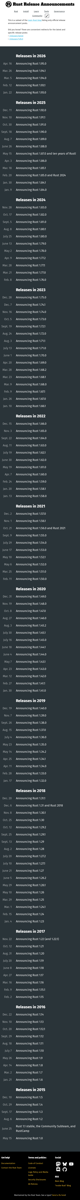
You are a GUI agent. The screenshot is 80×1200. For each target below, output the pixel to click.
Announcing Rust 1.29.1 (31, 834)
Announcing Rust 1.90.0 (31, 132)
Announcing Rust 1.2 (29, 1119)
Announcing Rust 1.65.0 (31, 431)
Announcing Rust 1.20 (30, 953)
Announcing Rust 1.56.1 (31, 521)
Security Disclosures (37, 1179)
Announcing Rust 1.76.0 (31, 280)
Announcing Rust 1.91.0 (31, 124)
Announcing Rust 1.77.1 (30, 265)
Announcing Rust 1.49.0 (31, 596)
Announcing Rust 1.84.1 (31, 182)
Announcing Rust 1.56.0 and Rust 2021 (40, 528)
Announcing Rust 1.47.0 (31, 611)
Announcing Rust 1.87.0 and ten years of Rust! (46, 153)
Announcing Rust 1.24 (30, 914)
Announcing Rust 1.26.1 (31, 885)
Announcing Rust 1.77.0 (31, 272)
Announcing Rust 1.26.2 (31, 878)
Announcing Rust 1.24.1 (31, 907)
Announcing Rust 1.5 (29, 1097)
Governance (59, 11)
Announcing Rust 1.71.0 (31, 348)
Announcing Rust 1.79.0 (31, 243)
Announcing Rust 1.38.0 (31, 722)
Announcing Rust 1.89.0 (31, 139)
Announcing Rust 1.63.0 (31, 445)
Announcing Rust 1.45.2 (31, 625)
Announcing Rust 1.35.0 (31, 744)
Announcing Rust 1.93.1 (30, 85)
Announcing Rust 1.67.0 (31, 399)
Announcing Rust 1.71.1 (30, 341)
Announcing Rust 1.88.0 (31, 146)
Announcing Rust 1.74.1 (30, 304)
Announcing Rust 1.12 (30, 1036)
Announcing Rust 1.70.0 (31, 355)
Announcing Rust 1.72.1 (30, 326)
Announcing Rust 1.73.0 (31, 319)
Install (26, 11)
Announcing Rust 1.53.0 (31, 550)
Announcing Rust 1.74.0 (31, 312)
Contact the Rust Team (11, 1168)
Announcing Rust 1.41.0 (31, 690)
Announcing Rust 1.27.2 (31, 856)
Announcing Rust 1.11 (29, 1043)
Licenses (32, 1168)
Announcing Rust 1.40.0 (31, 708)
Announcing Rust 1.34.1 (31, 759)
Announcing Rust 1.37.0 (31, 730)
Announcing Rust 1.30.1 (31, 812)
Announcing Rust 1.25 (30, 899)
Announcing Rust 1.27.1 (30, 863)
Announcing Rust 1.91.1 (30, 117)
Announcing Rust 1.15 (30, 997)
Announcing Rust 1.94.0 (31, 78)
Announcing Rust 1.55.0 (31, 535)
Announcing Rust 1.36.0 (31, 737)
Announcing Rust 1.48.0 (31, 603)
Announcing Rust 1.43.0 (31, 669)
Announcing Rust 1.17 (29, 975)
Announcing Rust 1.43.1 (31, 661)
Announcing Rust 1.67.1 (30, 391)
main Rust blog (34, 20)
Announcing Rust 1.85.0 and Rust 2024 (41, 175)
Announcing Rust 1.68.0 (31, 384)
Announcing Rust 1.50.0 (31, 579)
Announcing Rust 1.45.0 (31, 640)
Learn (36, 11)
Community (37, 16)
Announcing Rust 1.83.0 (31, 207)
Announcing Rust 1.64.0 (31, 438)
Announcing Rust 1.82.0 (31, 214)
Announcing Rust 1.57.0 (31, 513)
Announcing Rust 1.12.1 (30, 1029)
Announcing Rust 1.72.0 (31, 333)
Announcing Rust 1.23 (30, 921)
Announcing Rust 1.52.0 (31, 564)
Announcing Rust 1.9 (29, 1058)
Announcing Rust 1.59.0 (31, 481)
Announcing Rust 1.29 (30, 841)
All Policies (33, 1184)
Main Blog (59, 1181)
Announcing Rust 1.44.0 (31, 654)
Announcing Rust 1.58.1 (31, 489)
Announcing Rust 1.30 (30, 820)
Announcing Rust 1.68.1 (31, 377)
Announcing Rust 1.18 (30, 968)
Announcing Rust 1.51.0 (31, 571)
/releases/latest (16, 36)
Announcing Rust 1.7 (29, 1072)
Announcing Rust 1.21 (30, 946)
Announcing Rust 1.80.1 (31, 229)
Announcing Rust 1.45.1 (31, 632)
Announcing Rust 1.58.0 (31, 496)
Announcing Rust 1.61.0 (31, 467)
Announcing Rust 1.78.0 (31, 251)
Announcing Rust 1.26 (30, 892)
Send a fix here (58, 1195)
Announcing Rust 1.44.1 (31, 647)
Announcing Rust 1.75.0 (31, 297)
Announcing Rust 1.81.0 (31, 222)
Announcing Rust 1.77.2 (31, 258)
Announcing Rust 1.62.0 (31, 460)
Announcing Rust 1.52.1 (31, 557)
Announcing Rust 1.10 (30, 1050)
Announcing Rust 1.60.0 (31, 474)
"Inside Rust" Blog (63, 1185)
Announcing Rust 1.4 (29, 1104)
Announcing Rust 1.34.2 (31, 751)
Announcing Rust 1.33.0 (31, 773)
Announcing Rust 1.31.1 (30, 798)
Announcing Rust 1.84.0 (31, 190)
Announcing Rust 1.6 (29, 1079)
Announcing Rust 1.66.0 (31, 423)
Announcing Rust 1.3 (29, 1112)
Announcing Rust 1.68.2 (31, 370)
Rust (16, 11)
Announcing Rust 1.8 (29, 1065)
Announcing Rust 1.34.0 (31, 766)
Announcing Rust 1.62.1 (31, 452)
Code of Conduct (35, 1163)
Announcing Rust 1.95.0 (31, 63)
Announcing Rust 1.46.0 (31, 618)
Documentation (8, 1163)
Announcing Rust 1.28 (30, 849)
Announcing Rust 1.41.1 (30, 683)
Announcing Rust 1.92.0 (31, 110)
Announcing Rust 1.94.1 (31, 71)
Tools (46, 11)
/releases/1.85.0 (16, 39)
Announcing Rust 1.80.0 (31, 236)
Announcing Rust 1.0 (29, 1138)
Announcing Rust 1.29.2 (31, 827)
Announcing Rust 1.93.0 (31, 92)
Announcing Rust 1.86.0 (31, 161)
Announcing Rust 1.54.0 (31, 542)
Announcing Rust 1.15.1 (30, 989)
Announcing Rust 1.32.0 (31, 780)
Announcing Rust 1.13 (30, 1022)
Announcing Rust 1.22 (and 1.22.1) (37, 939)
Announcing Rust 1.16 (30, 982)
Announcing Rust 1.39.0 (31, 715)
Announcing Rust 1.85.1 (31, 168)
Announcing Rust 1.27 (30, 870)
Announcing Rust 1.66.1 (31, 406)
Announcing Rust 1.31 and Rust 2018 (39, 805)
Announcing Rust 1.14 (30, 1014)
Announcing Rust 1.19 (30, 960)
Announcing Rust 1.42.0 (31, 676)
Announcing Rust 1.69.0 (31, 362)
